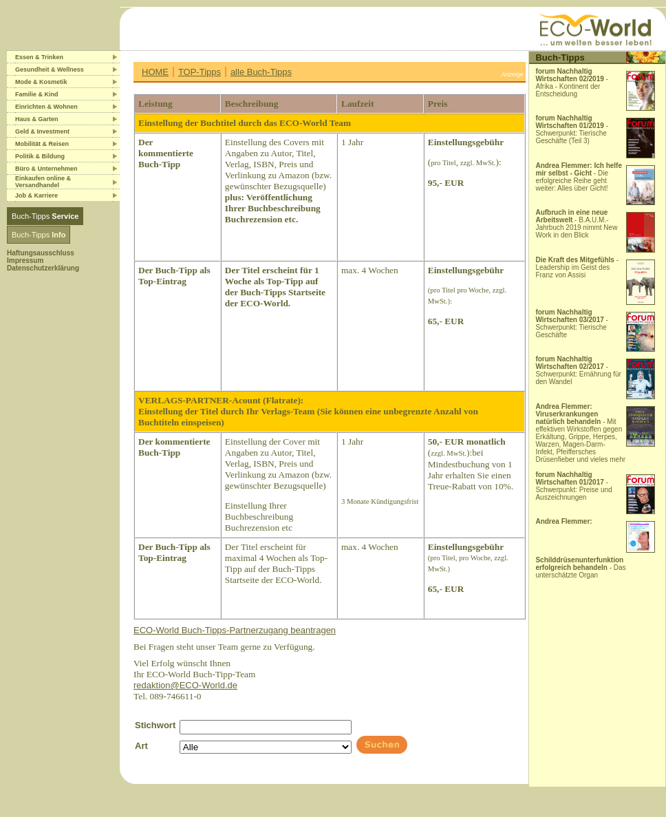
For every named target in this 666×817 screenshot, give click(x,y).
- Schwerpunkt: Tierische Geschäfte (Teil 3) (571, 129)
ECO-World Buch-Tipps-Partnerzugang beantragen (234, 630)
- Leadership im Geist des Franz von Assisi (577, 267)
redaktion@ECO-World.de (185, 685)
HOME (155, 72)
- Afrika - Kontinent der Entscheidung (571, 82)
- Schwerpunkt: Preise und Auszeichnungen (573, 486)
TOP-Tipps (199, 72)
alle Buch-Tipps (261, 72)
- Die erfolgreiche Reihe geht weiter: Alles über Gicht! (578, 177)
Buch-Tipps (45, 216)
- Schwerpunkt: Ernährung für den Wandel (578, 370)
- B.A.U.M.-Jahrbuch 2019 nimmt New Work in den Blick (576, 224)
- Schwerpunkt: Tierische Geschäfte (571, 323)
